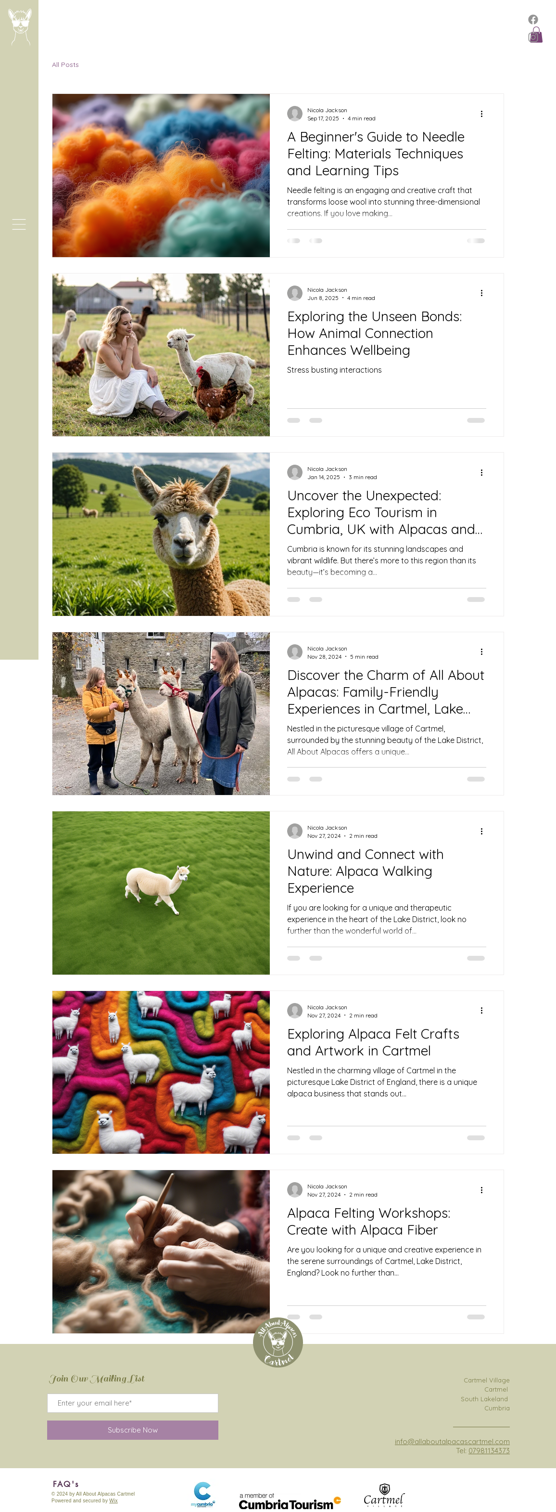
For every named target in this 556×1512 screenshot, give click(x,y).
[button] (19, 224)
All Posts (65, 64)
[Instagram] (533, 37)
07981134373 (489, 1450)
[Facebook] (533, 19)
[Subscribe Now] (132, 1430)
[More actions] (485, 113)
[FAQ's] (66, 1484)
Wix (113, 1500)
